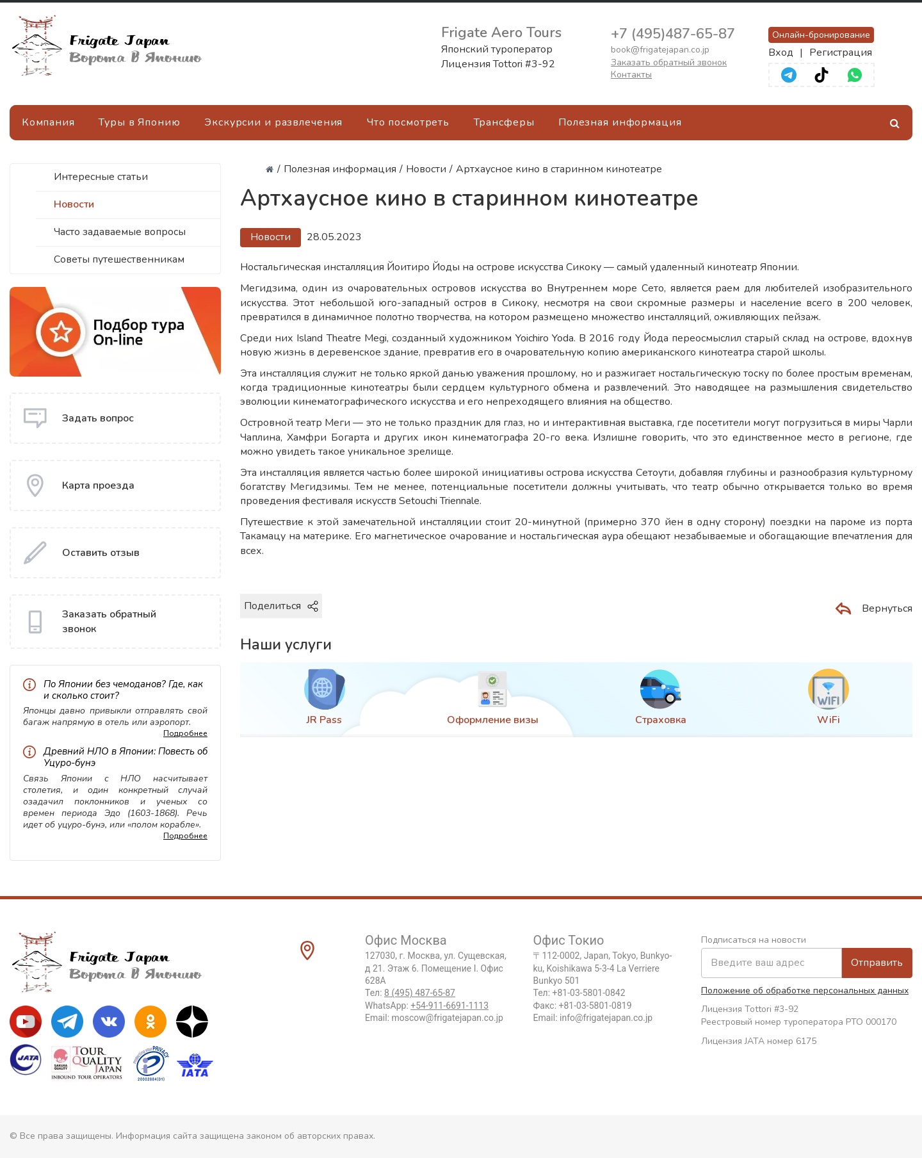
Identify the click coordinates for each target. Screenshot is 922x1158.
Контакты (631, 75)
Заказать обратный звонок (669, 62)
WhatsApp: (427, 1005)
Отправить (877, 963)
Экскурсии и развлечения (273, 122)
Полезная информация (620, 122)
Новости (74, 204)
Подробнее (185, 733)
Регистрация (840, 52)
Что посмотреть (408, 122)
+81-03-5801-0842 (589, 993)
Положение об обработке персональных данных (805, 990)
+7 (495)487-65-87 (673, 34)
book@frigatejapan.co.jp (660, 50)
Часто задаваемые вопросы (120, 232)
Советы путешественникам (119, 259)
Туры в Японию (139, 122)
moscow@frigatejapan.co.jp (447, 1018)
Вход (780, 52)
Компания (48, 122)
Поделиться (281, 606)
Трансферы (504, 122)
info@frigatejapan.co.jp (606, 1018)
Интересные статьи (101, 177)
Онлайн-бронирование (821, 35)
